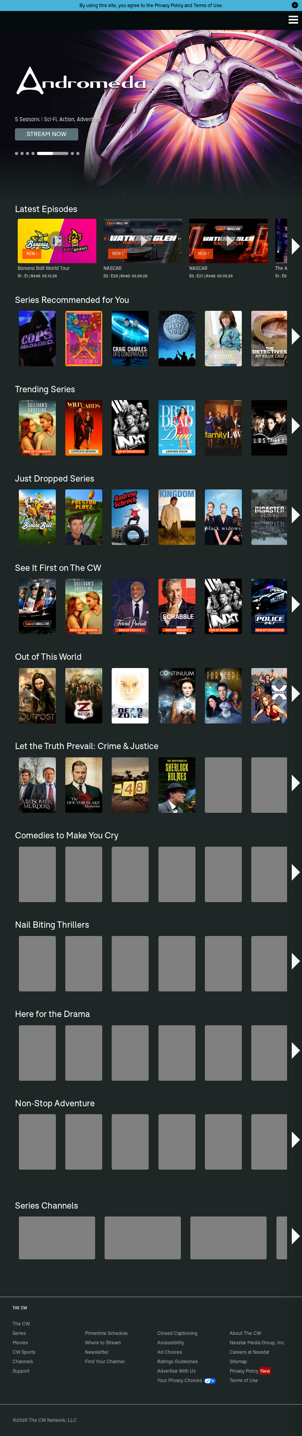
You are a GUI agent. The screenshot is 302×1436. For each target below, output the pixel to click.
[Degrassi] (57, 1238)
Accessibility (170, 1343)
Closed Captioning (177, 1333)
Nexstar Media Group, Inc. (257, 1343)
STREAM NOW (46, 134)
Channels (23, 1361)
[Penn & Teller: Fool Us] (142, 1238)
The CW (14, 18)
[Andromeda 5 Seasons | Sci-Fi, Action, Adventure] (151, 115)
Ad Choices (169, 1352)
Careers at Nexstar (249, 1352)
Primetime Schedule (106, 1333)
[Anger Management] (228, 1238)
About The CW (245, 1333)
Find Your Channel (105, 1361)
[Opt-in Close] (295, 5)
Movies (20, 1343)
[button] (295, 246)
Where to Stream (103, 1343)
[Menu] (293, 19)
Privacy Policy (169, 5)
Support (21, 1371)
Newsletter (97, 1352)
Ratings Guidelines (177, 1361)
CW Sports (24, 1352)
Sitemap (238, 1361)
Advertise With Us (176, 1371)
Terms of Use (207, 5)
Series (19, 1333)
